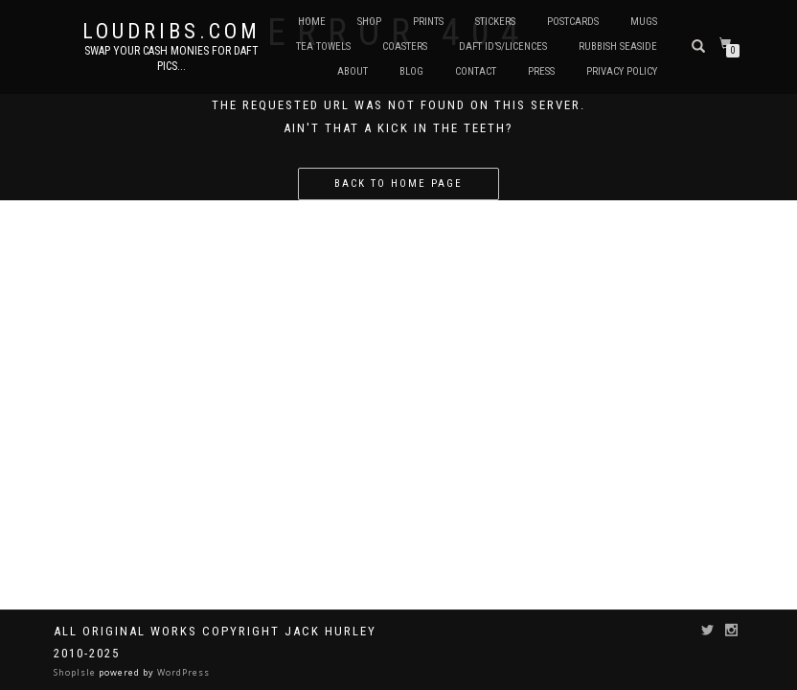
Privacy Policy (621, 71)
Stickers (495, 21)
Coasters (404, 46)
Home (312, 21)
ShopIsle (76, 672)
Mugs (643, 21)
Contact (475, 71)
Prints (428, 21)
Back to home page (398, 183)
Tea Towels (323, 46)
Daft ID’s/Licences (503, 46)
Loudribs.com (171, 31)
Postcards (573, 21)
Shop (369, 21)
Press (541, 71)
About (352, 71)
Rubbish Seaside (618, 46)
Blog (411, 71)
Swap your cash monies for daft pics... (171, 58)
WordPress (182, 672)
